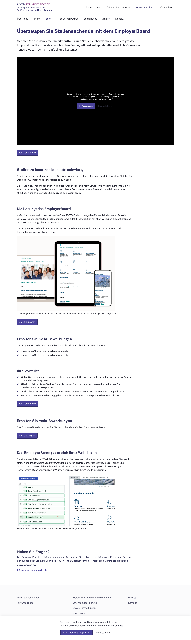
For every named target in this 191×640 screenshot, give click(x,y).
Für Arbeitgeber (25, 602)
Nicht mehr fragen (105, 106)
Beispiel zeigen (27, 321)
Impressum (78, 613)
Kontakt (132, 602)
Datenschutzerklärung (84, 602)
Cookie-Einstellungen (103, 99)
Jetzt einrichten (27, 152)
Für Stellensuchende (28, 597)
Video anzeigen (87, 106)
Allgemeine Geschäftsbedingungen (91, 597)
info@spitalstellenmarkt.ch (32, 570)
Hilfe (132, 597)
